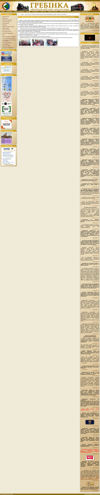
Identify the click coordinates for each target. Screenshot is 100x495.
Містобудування (5, 44)
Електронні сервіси (6, 21)
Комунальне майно (6, 45)
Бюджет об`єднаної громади (8, 26)
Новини (22, 14)
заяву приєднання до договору (91, 479)
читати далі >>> (95, 30)
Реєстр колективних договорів (8, 38)
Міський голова (5, 16)
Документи (4, 24)
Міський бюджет (5, 28)
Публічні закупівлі (6, 29)
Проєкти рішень (5, 23)
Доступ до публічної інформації (9, 36)
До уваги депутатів (90, 15)
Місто (3, 34)
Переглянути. (84, 369)
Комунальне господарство (7, 47)
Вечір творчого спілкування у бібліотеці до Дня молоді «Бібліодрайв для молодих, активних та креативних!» (46, 14)
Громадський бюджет (6, 42)
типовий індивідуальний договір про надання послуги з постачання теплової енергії (90, 478)
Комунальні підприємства (7, 33)
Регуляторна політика (6, 31)
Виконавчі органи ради (7, 19)
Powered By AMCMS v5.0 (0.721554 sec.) (92, 494)
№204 (82, 379)
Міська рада (4, 18)
